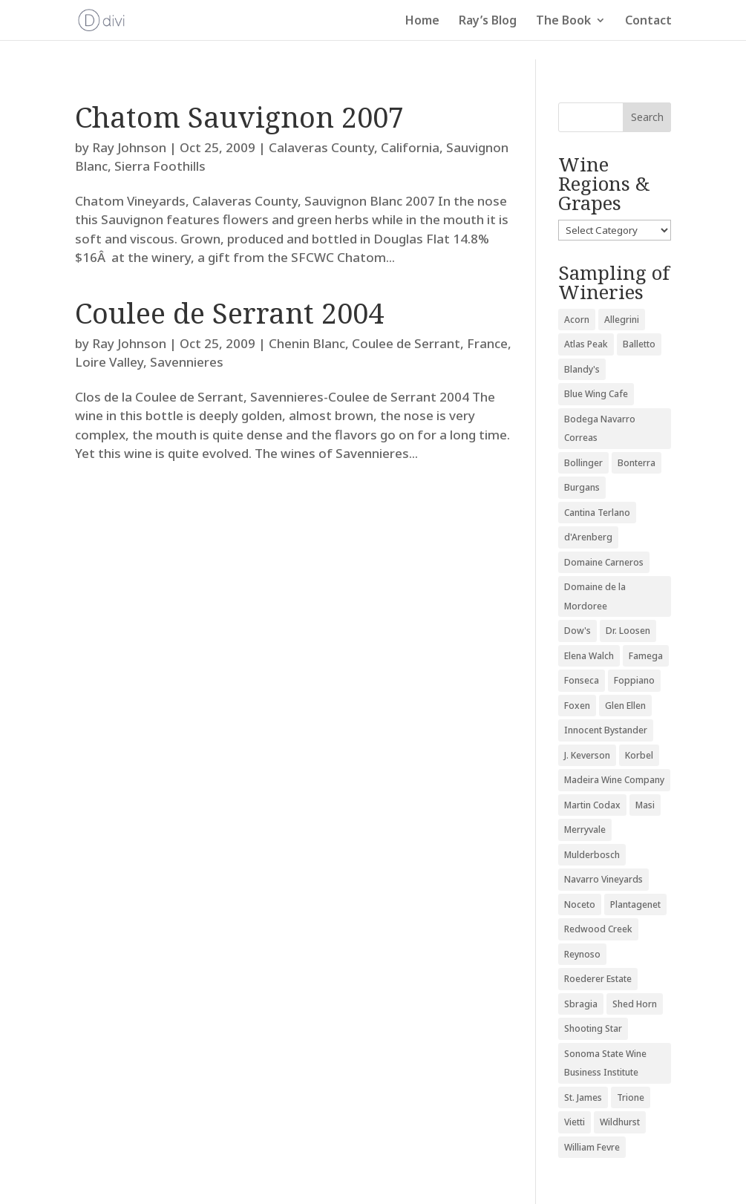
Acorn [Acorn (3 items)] (576, 319)
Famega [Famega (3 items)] (646, 656)
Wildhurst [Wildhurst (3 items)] (620, 1122)
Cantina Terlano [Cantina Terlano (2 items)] (597, 512)
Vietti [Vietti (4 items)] (574, 1122)
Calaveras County (321, 147)
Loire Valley (109, 361)
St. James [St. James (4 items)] (583, 1097)
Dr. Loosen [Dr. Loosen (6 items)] (628, 630)
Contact (648, 21)
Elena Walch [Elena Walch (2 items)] (589, 656)
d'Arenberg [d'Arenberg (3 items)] (588, 537)
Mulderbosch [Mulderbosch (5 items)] (592, 854)
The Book (563, 21)
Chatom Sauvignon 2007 (239, 116)
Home (422, 21)
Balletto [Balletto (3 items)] (639, 344)
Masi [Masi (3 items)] (645, 805)
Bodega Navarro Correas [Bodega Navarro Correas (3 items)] (599, 429)
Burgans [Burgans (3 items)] (582, 487)
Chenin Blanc (307, 343)
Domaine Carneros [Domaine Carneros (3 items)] (604, 562)
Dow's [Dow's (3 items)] (577, 630)
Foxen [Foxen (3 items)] (577, 705)
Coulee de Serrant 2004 (229, 312)
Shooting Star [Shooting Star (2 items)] (593, 1028)
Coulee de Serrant (406, 343)
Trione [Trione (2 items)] (630, 1097)
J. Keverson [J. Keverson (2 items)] (587, 755)
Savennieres (186, 361)
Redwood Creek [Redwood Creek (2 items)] (598, 929)
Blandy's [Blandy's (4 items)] (582, 369)
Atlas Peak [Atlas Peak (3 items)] (586, 344)
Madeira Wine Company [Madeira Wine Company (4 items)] (614, 779)
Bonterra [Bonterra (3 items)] (636, 463)
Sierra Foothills (160, 165)
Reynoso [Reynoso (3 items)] (582, 954)
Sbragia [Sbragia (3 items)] (581, 1004)
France (487, 343)
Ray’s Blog (488, 21)
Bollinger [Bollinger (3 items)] (583, 463)
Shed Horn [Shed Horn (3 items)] (634, 1004)
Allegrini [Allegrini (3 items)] (621, 319)
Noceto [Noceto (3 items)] (579, 904)
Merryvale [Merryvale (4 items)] (585, 829)
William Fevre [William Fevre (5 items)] (592, 1147)
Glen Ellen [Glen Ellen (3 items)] (625, 705)
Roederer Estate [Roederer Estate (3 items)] (598, 978)
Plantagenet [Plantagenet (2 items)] (635, 904)
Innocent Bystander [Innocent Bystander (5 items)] (605, 730)
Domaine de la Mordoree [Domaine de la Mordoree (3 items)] (595, 596)
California (410, 147)
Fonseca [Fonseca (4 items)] (581, 680)
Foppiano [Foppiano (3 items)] (634, 680)
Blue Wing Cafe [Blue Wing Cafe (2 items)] (596, 393)
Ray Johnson (129, 147)
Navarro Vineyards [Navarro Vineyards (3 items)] (603, 879)
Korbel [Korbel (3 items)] (639, 755)
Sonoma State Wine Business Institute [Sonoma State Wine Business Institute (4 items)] (605, 1063)
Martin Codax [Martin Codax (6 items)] (592, 805)
